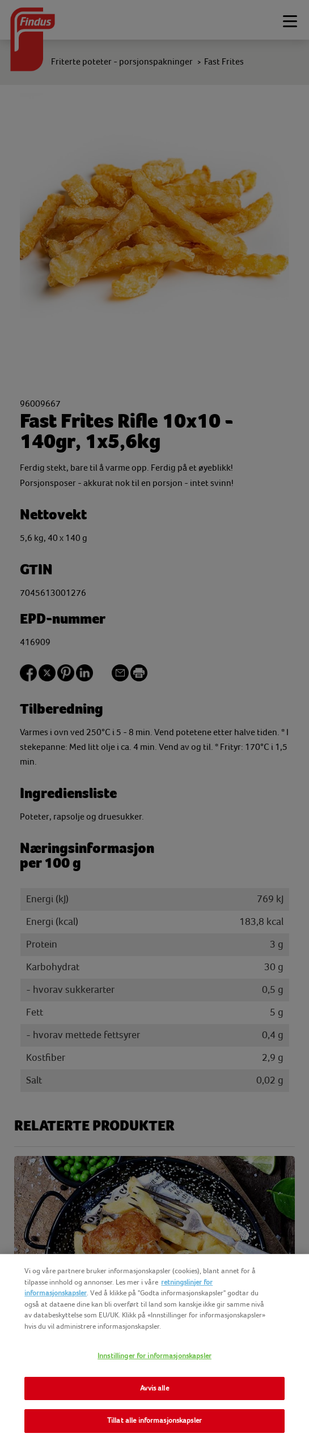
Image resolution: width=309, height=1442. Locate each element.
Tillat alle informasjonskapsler (154, 1420)
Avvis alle (154, 1388)
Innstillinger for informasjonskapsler (154, 1356)
